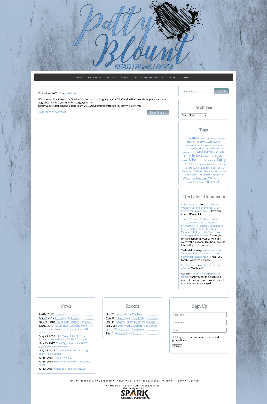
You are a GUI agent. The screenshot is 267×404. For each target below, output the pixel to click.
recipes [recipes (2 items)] (208, 165)
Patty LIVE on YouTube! (130, 314)
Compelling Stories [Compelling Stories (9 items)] (214, 148)
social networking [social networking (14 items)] (192, 170)
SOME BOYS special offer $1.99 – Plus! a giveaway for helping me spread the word (65, 329)
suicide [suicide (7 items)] (187, 174)
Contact (186, 77)
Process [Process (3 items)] (196, 164)
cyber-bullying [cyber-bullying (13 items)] (205, 151)
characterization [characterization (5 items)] (191, 145)
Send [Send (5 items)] (217, 168)
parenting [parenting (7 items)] (212, 160)
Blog (172, 77)
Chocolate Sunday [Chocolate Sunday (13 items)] (193, 148)
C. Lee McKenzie (191, 204)
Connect (194, 380)
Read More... (158, 112)
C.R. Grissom (188, 264)
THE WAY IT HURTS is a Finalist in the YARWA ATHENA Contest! (63, 337)
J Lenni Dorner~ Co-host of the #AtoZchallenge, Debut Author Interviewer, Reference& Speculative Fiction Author (202, 223)
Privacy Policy (175, 380)
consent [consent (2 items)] (186, 152)
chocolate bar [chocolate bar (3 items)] (217, 145)
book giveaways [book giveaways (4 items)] (218, 138)
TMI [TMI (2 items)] (212, 175)
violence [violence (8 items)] (218, 174)
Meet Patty (94, 77)
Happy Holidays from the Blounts (135, 321)
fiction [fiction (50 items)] (197, 155)
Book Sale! (61, 314)
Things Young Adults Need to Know (137, 317)
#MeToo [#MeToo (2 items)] (186, 139)
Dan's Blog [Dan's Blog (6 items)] (219, 151)
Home (78, 77)
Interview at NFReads (68, 317)
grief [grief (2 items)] (214, 156)
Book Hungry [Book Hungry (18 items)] (195, 141)
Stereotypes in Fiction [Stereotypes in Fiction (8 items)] (214, 170)
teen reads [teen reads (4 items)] (197, 174)
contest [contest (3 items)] (192, 152)
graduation (70, 93)
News (120, 380)
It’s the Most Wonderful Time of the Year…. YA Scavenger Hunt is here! (200, 207)
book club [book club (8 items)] (205, 138)
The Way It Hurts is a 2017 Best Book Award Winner (63, 345)
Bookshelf (105, 380)
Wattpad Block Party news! (70, 368)
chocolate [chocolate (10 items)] (205, 145)
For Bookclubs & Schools (144, 380)
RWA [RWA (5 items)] (195, 168)
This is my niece (63, 357)
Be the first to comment (52, 111)
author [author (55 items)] (194, 138)
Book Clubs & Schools (149, 77)
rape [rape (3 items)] (202, 164)
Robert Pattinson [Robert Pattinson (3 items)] (218, 164)
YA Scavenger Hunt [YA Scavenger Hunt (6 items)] (202, 182)
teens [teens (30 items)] (206, 174)
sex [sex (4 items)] (222, 168)
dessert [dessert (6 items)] (187, 155)
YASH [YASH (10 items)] (216, 182)
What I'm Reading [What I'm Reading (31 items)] (195, 178)
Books (111, 77)
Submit (177, 346)
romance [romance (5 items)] (188, 168)
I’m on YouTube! (124, 332)
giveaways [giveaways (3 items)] (206, 156)
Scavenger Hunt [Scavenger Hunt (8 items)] (206, 167)
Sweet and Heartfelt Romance (73, 321)
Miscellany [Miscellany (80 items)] (197, 159)
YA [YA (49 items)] (210, 178)
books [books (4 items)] (207, 142)
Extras (125, 77)
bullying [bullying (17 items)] (215, 141)
